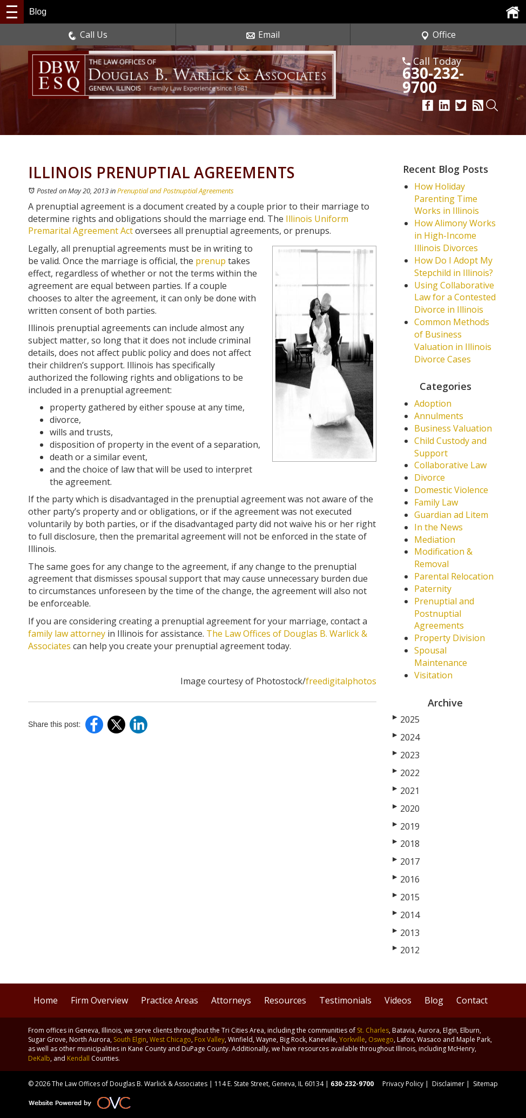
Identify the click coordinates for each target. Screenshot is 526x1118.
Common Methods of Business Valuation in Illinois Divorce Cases (452, 340)
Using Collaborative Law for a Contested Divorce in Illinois (455, 297)
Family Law (436, 502)
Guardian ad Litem (451, 515)
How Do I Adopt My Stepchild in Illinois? (453, 266)
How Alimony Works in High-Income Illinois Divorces (455, 235)
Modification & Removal (443, 557)
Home (45, 1000)
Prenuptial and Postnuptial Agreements (175, 191)
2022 (406, 773)
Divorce (429, 477)
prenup (211, 261)
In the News (438, 527)
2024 (406, 737)
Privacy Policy (402, 1083)
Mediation (434, 539)
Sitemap (485, 1083)
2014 (406, 915)
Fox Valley (209, 1039)
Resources (285, 1000)
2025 (406, 719)
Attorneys (231, 1000)
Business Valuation (453, 428)
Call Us (87, 35)
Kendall (78, 1058)
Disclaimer (448, 1083)
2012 (406, 950)
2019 (406, 826)
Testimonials (345, 1000)
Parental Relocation (454, 576)
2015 (406, 897)
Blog (433, 1000)
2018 (406, 844)
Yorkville (352, 1039)
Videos (398, 1000)
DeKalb (39, 1058)
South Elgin (129, 1039)
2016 (406, 879)
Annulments (438, 416)
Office (438, 35)
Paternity (432, 589)
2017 (406, 861)
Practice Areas (169, 1000)
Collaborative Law (450, 465)
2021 (406, 791)
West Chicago (170, 1039)
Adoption (432, 403)
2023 (406, 755)
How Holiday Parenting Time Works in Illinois (446, 198)
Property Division (449, 638)
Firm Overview (99, 1000)
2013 (406, 933)
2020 (406, 808)
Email (263, 35)
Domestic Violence (451, 490)
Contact (472, 1000)
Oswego (381, 1039)
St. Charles (373, 1030)
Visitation (433, 675)
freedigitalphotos (341, 681)
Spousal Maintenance (440, 656)
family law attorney (66, 633)
